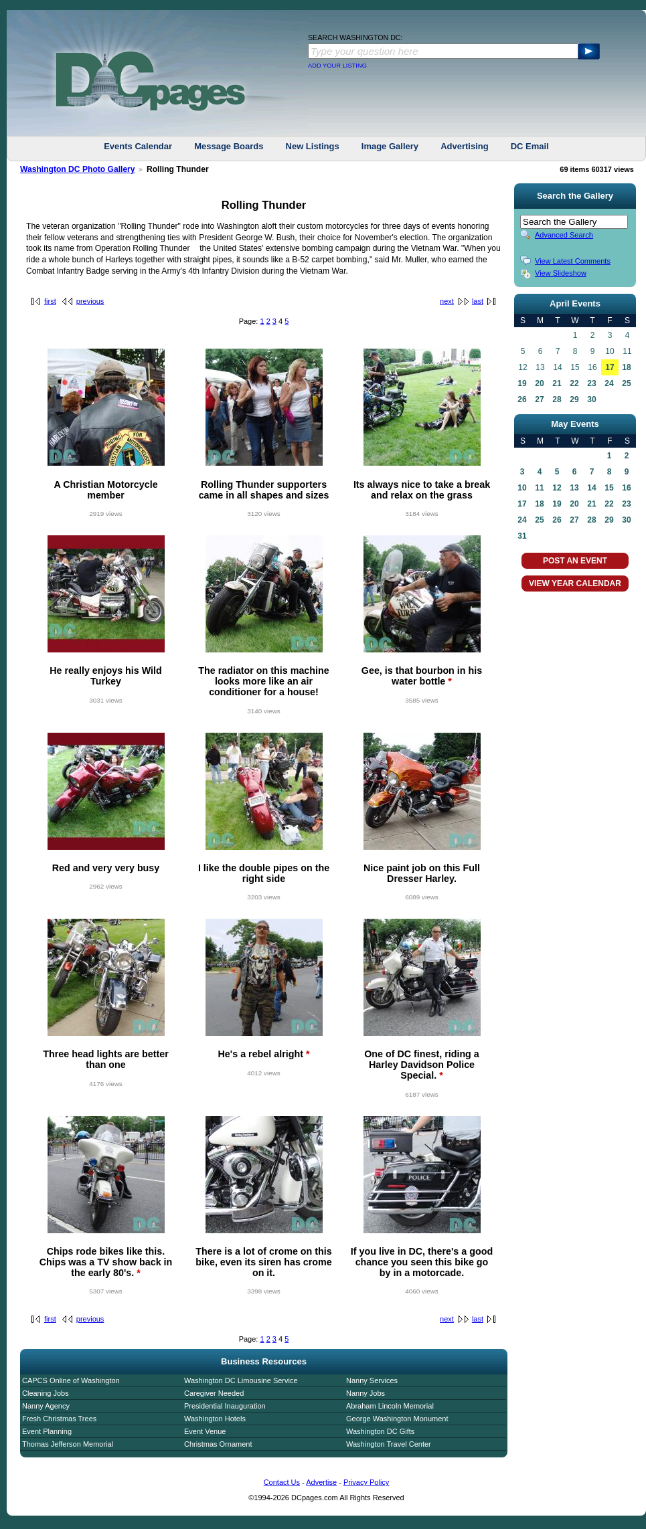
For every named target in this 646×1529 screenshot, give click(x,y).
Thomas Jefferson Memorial (67, 1444)
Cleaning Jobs (45, 1393)
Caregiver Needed (214, 1393)
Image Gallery (389, 146)
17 (609, 367)
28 (556, 399)
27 (539, 399)
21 (556, 383)
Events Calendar (138, 146)
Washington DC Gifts (380, 1431)
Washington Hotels (215, 1419)
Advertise (321, 1482)
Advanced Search (564, 235)
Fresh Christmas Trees (59, 1419)
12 (556, 487)
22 (574, 383)
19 (521, 383)
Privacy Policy (366, 1482)
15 (608, 487)
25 (626, 383)
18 (626, 367)
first (50, 301)
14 (591, 487)
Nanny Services (372, 1380)
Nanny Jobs (365, 1393)
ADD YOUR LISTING (337, 65)
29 (574, 399)
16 (626, 487)
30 (591, 399)
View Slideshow (560, 273)
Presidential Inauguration (225, 1406)
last (477, 301)
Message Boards (228, 146)
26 (521, 399)
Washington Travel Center (388, 1444)
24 (608, 383)
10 (521, 487)
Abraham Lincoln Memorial (390, 1406)
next (447, 301)
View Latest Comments (573, 261)
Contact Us (282, 1482)
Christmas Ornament (218, 1444)
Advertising (464, 146)
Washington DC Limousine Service (241, 1380)
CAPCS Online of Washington (71, 1380)
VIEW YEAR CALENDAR (575, 583)
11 (539, 487)
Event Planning (47, 1431)
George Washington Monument (397, 1419)
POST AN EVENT (575, 560)
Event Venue (205, 1431)
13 (574, 487)
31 (521, 536)
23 (591, 383)
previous (90, 301)
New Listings (312, 146)
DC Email (530, 146)
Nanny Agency (46, 1406)
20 (539, 383)
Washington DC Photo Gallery (77, 169)
